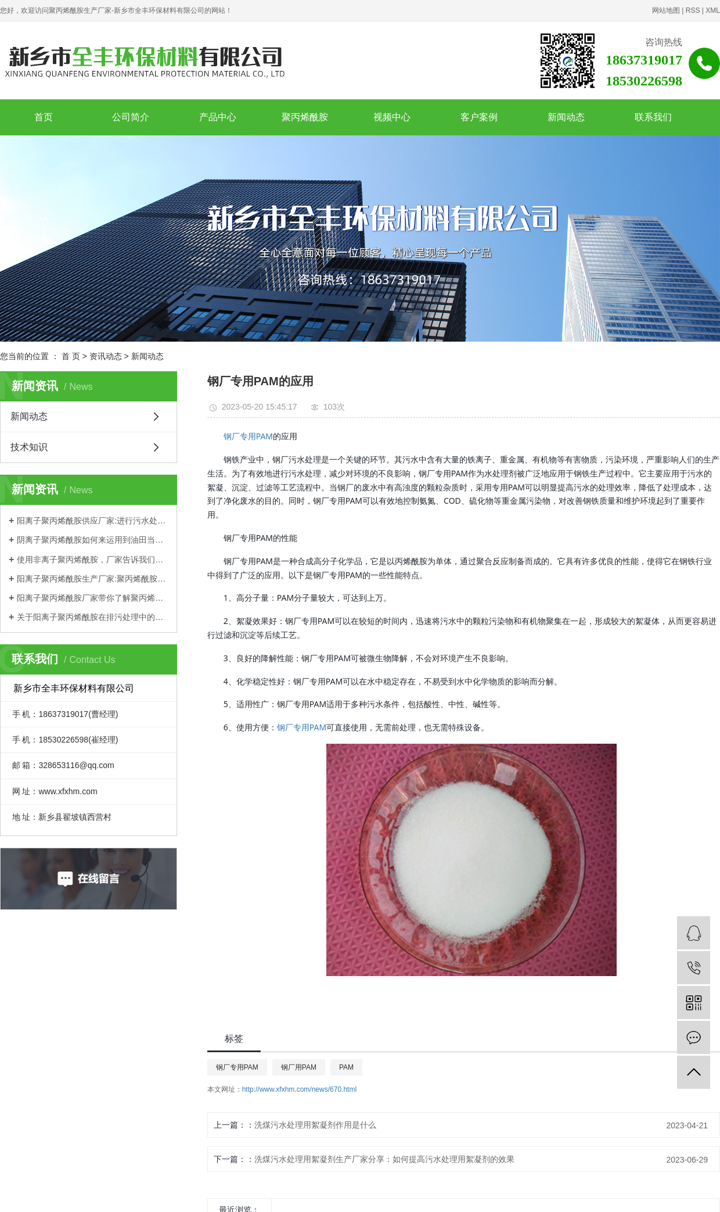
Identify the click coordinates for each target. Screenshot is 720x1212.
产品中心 (217, 117)
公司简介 (130, 117)
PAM (346, 1067)
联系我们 (653, 117)
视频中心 (392, 117)
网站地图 (666, 10)
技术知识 (29, 447)
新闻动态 (566, 117)
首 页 (71, 356)
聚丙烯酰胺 (305, 117)
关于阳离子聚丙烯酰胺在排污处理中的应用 (92, 617)
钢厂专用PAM (248, 436)
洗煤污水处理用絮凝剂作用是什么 (315, 1124)
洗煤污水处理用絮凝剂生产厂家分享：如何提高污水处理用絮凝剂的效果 (384, 1159)
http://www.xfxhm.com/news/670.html (299, 1089)
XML (712, 10)
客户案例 (479, 117)
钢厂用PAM (298, 1067)
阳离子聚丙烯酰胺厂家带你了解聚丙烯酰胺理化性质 (92, 598)
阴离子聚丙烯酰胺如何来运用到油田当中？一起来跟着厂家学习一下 (92, 539)
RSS (693, 10)
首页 (43, 117)
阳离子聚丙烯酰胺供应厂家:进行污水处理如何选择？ (92, 520)
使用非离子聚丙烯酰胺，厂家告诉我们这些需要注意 (92, 559)
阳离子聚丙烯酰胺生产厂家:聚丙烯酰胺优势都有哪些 (92, 578)
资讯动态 (105, 356)
